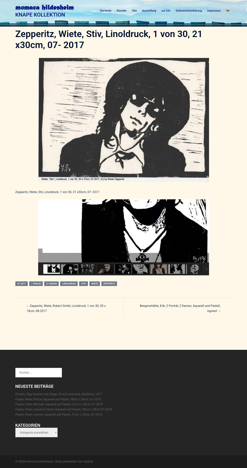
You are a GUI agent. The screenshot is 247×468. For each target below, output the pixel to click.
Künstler (122, 10)
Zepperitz (109, 283)
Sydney (88, 461)
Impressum (214, 10)
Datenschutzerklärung (189, 10)
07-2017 (21, 283)
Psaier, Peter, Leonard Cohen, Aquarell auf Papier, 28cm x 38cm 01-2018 (63, 409)
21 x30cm (51, 283)
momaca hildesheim (44, 8)
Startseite (105, 10)
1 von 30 (36, 283)
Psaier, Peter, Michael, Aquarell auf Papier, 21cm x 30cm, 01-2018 (59, 404)
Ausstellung (149, 10)
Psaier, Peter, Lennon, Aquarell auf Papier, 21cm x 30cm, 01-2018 (58, 414)
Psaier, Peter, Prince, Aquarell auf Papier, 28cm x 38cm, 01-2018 (58, 399)
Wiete (94, 283)
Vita (134, 10)
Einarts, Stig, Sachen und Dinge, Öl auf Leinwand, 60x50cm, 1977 (58, 394)
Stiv (83, 283)
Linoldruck (69, 283)
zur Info (165, 10)
